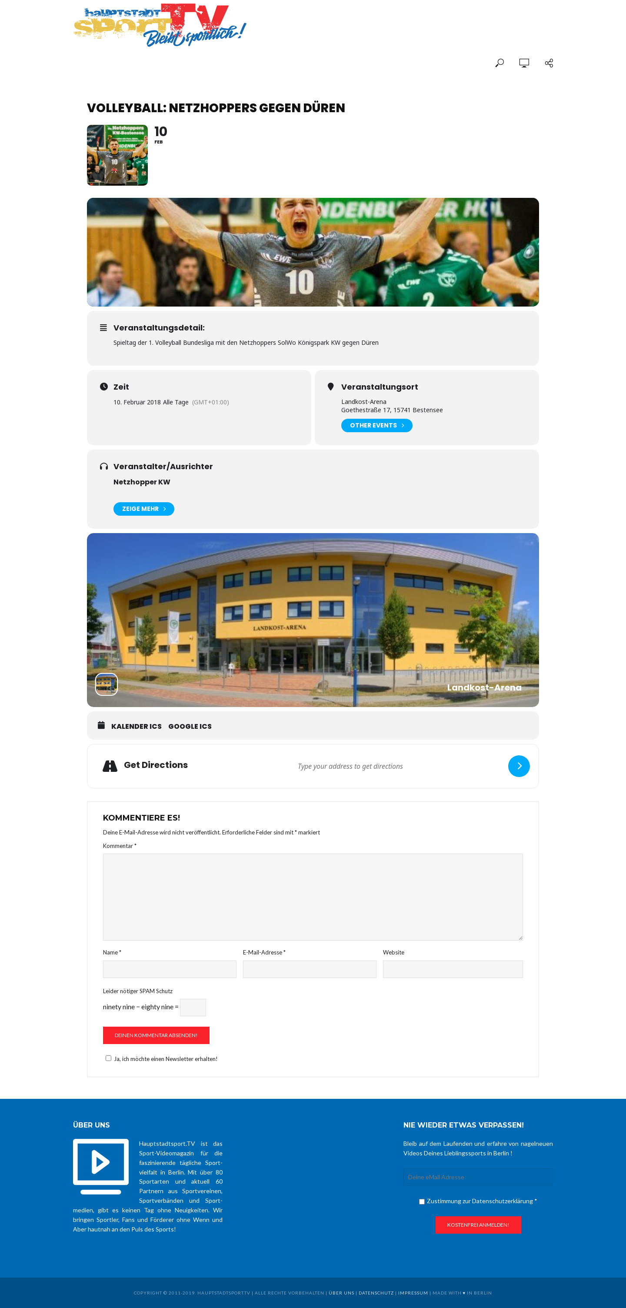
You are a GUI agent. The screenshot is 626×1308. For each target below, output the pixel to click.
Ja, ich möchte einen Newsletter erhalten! (160, 1058)
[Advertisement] (451, 18)
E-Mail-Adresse (264, 952)
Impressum (413, 1292)
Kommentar (120, 845)
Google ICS (190, 726)
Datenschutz (376, 1292)
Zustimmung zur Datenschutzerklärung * (478, 1201)
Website (393, 952)
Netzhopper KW (141, 482)
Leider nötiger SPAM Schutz (138, 991)
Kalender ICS (136, 726)
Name (112, 952)
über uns (341, 1292)
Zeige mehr (144, 509)
